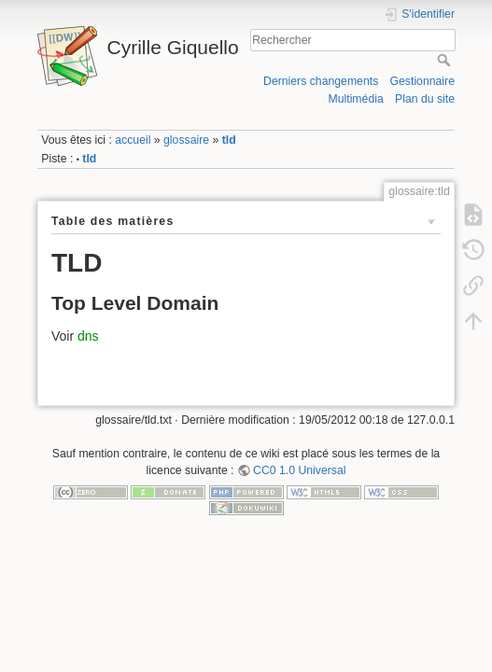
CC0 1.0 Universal (299, 470)
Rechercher (446, 59)
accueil (132, 140)
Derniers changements (320, 81)
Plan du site (425, 98)
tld (229, 140)
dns (88, 336)
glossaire (186, 140)
